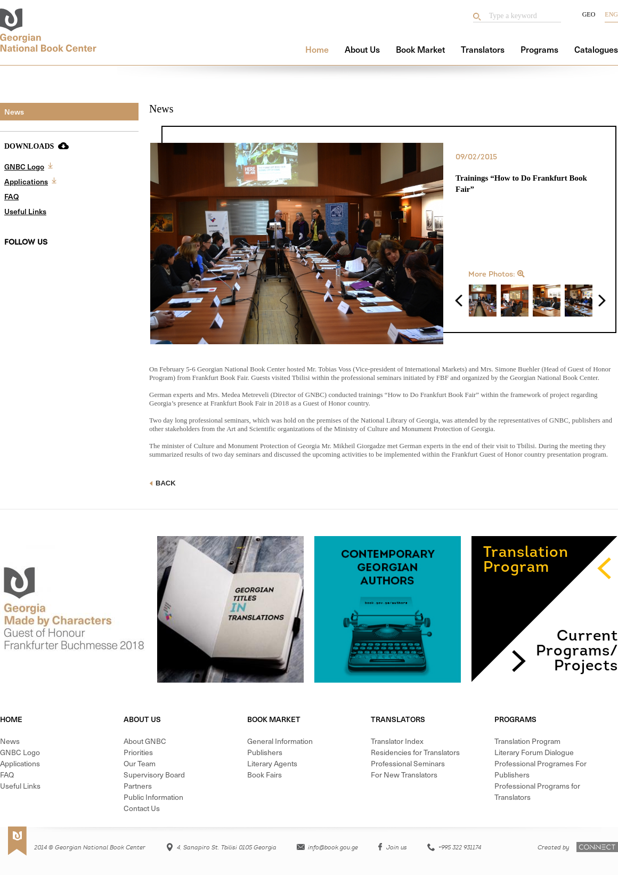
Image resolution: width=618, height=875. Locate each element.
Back (162, 483)
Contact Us (142, 808)
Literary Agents (272, 763)
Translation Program (527, 741)
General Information (280, 741)
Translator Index (397, 741)
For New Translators (404, 774)
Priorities (138, 752)
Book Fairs (264, 774)
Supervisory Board (154, 774)
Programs (539, 49)
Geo (589, 14)
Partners (138, 785)
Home (317, 49)
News (14, 111)
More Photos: (496, 274)
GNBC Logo (24, 166)
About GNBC (145, 741)
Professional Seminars (408, 763)
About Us (362, 49)
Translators (483, 49)
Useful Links (25, 211)
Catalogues (596, 49)
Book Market (420, 49)
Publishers (264, 752)
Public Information (153, 797)
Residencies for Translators (415, 752)
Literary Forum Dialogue (534, 752)
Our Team (140, 763)
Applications (26, 181)
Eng (611, 14)
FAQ (11, 196)
